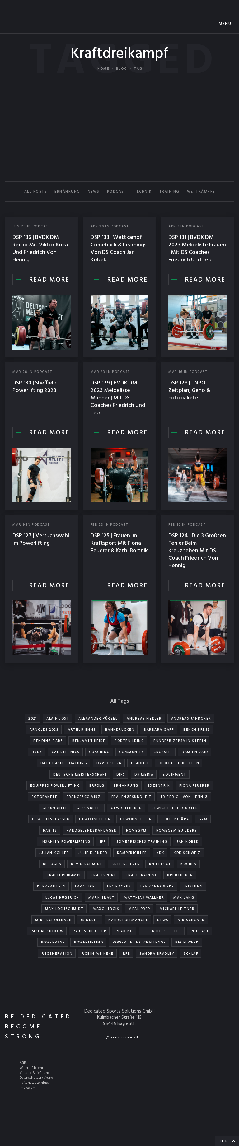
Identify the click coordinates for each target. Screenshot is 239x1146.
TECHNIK (143, 192)
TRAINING (169, 192)
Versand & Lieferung (35, 1072)
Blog (121, 69)
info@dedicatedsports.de (119, 1037)
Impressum (27, 1087)
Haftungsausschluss (34, 1082)
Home (103, 69)
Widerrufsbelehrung (34, 1067)
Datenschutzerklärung (36, 1077)
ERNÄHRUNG (67, 192)
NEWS (94, 192)
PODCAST (117, 192)
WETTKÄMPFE (201, 192)
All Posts (35, 192)
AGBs (23, 1062)
